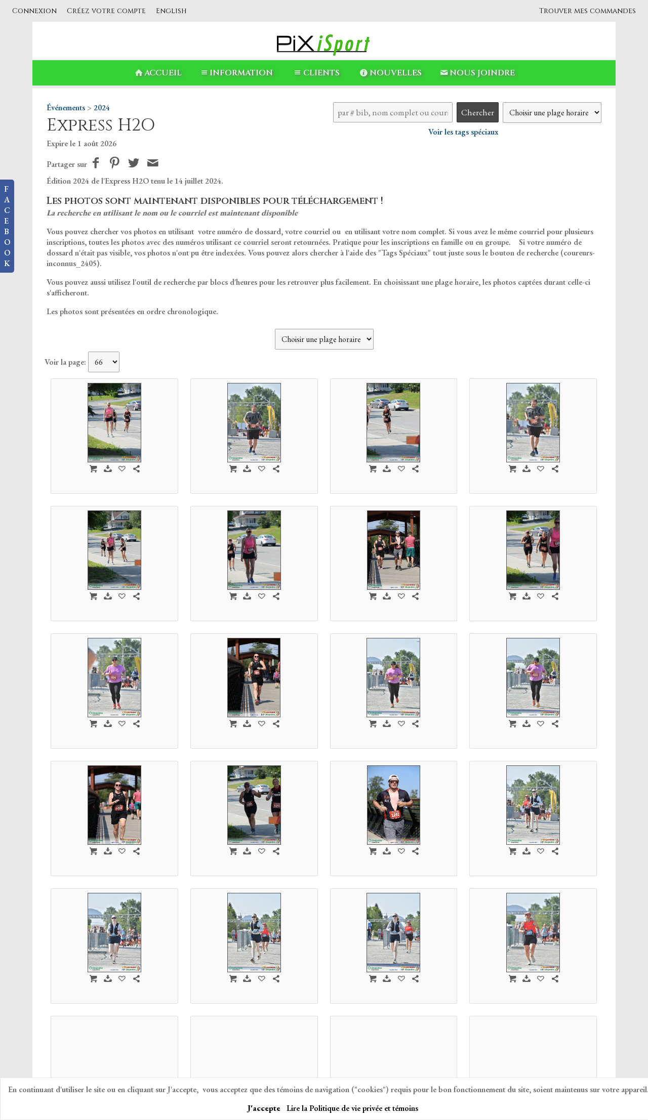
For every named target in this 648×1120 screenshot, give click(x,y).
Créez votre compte (106, 11)
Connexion (34, 11)
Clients (315, 72)
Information (235, 72)
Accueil (157, 72)
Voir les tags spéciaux (463, 131)
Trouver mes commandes (587, 11)
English (171, 11)
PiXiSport (247, 1058)
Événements (66, 107)
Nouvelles (390, 72)
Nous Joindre (476, 72)
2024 (102, 107)
